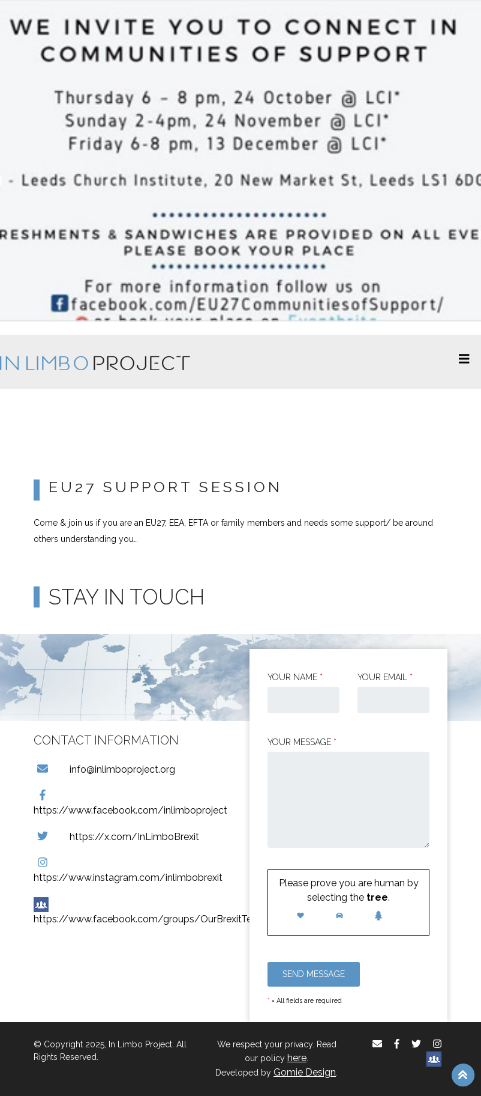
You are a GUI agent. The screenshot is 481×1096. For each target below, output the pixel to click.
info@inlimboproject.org (104, 769)
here (296, 1058)
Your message (301, 742)
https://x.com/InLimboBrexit (116, 836)
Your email (385, 677)
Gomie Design (304, 1072)
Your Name (295, 677)
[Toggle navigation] (464, 362)
